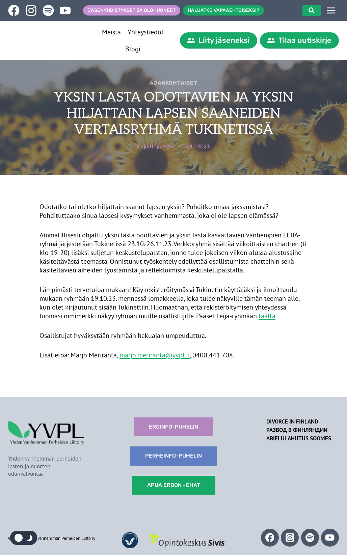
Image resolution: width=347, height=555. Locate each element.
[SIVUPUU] (331, 10)
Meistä (111, 32)
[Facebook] (270, 538)
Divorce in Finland (292, 421)
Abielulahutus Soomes (298, 438)
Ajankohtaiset (173, 83)
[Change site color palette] (23, 538)
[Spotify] (310, 538)
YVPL (169, 146)
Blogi (132, 49)
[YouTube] (330, 538)
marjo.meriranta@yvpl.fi (154, 355)
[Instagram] (290, 538)
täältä (267, 316)
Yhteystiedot (146, 32)
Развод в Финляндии (296, 430)
